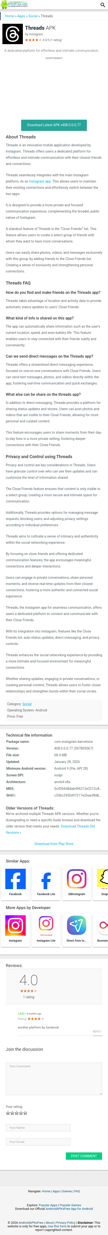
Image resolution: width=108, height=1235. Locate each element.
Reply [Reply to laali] (97, 1031)
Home (9, 16)
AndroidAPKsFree (31, 1222)
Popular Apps (48, 1205)
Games (67, 1191)
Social (33, 16)
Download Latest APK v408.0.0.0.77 (54, 125)
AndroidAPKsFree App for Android (69, 1209)
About (49, 1222)
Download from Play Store (54, 844)
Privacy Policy (66, 1222)
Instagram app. (40, 181)
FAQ (77, 1191)
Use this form (57, 1226)
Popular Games (70, 1205)
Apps (21, 16)
